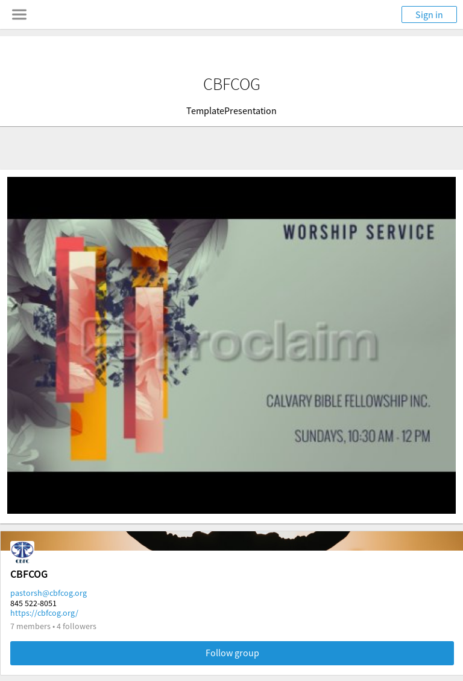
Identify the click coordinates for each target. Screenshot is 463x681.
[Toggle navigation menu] (19, 14)
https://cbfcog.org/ (44, 612)
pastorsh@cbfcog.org (48, 592)
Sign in (429, 14)
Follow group (232, 653)
